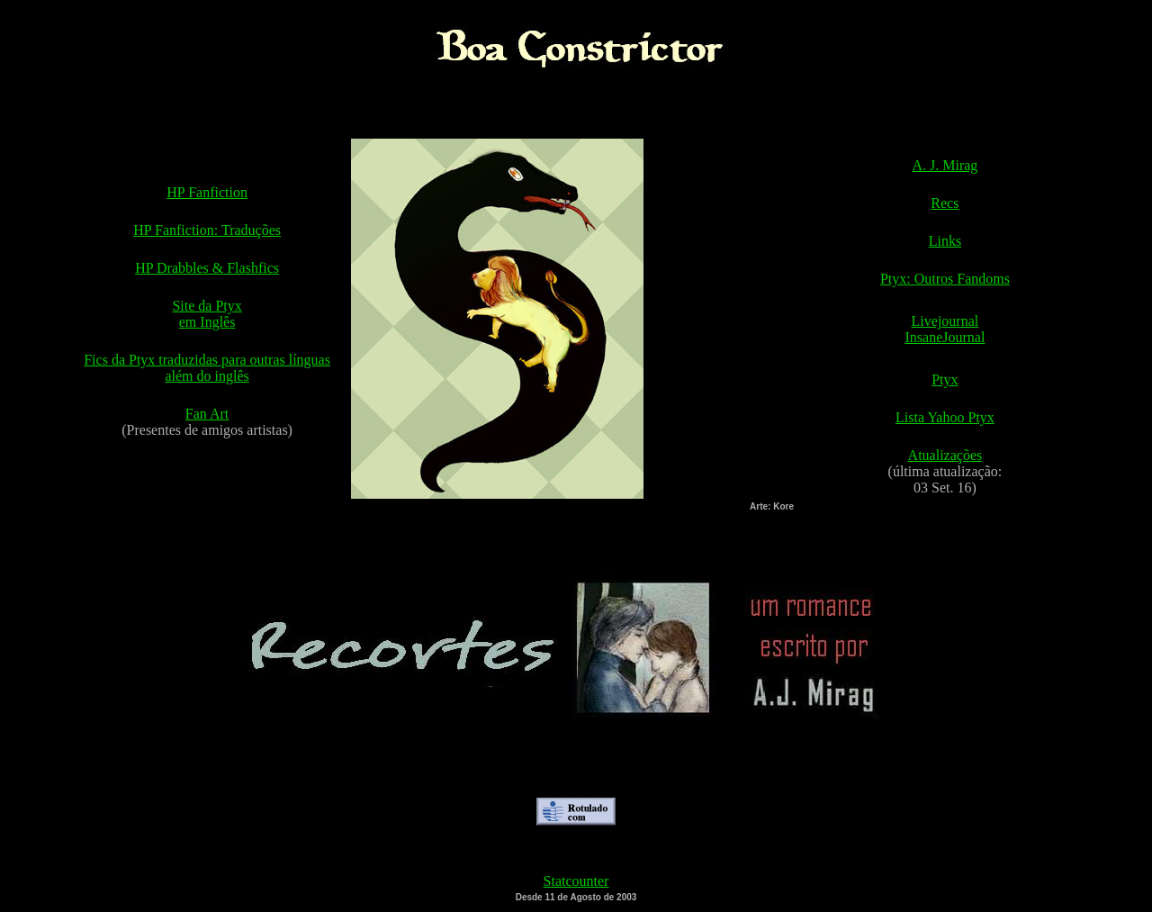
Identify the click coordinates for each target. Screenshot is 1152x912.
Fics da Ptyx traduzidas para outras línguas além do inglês (207, 368)
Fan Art (207, 413)
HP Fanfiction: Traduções (207, 230)
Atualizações (945, 455)
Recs (944, 203)
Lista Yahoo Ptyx (945, 417)
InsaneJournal (944, 337)
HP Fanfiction (207, 192)
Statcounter (576, 881)
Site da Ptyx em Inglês (206, 314)
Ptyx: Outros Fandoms (945, 278)
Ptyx (945, 379)
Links (945, 240)
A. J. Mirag (944, 165)
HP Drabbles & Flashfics (207, 267)
